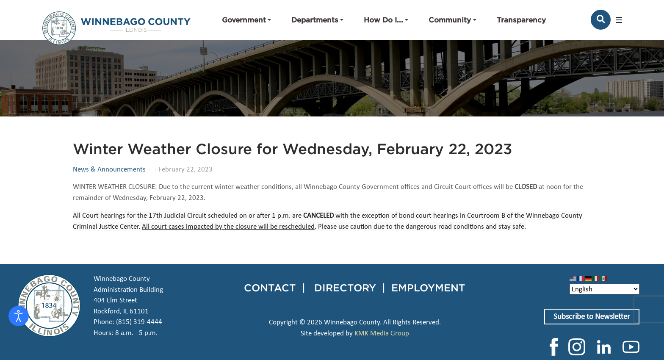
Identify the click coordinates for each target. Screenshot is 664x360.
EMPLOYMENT (428, 287)
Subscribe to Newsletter (591, 316)
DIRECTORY (345, 287)
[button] (246, 20)
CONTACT (270, 287)
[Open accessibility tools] (18, 316)
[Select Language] (604, 289)
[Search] (601, 20)
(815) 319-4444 (139, 321)
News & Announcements (109, 169)
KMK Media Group (381, 333)
